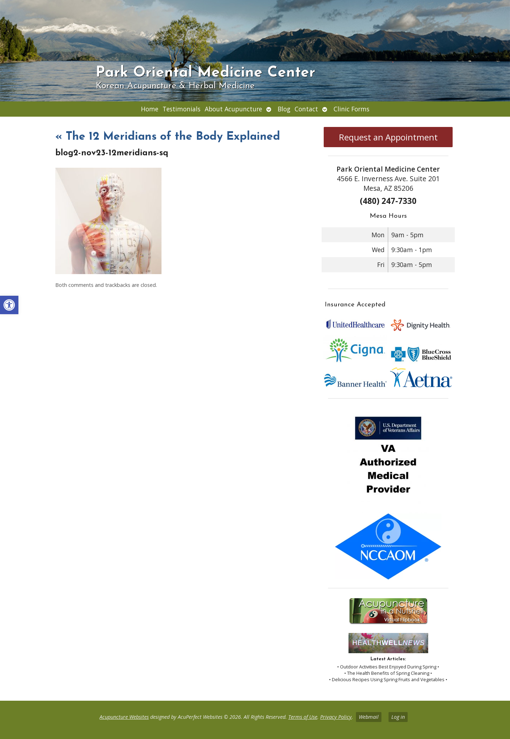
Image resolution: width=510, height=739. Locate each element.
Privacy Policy (336, 716)
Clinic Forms (351, 109)
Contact (306, 109)
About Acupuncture (233, 109)
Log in (398, 716)
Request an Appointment (388, 137)
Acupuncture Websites (124, 716)
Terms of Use (302, 716)
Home (149, 109)
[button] (9, 305)
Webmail (369, 716)
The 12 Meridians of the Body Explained (167, 137)
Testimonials (181, 109)
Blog (284, 109)
